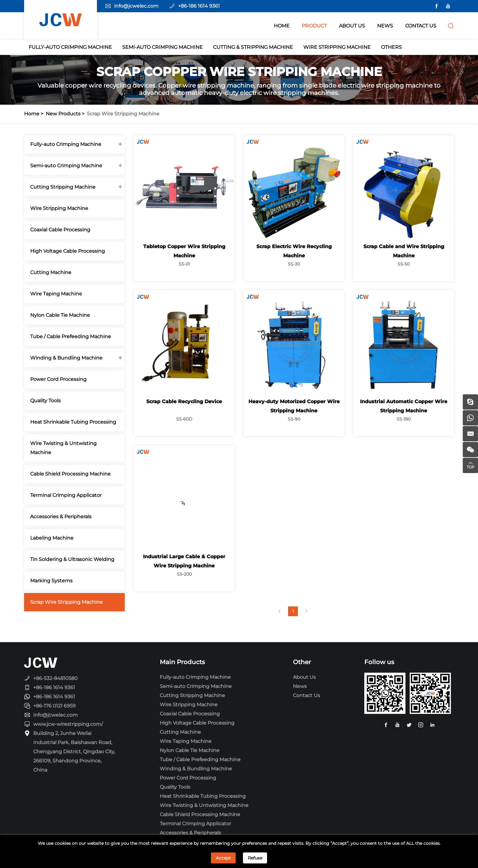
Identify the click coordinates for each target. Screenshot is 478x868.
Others (391, 47)
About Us (304, 677)
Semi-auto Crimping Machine (162, 47)
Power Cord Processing (58, 379)
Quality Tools (45, 400)
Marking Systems (51, 581)
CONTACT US (420, 26)
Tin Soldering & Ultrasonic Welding (72, 559)
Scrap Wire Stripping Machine (123, 114)
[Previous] (281, 611)
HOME (282, 26)
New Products (63, 114)
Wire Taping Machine (56, 294)
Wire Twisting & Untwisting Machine (63, 447)
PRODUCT (314, 26)
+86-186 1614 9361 (199, 6)
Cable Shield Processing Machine (70, 474)
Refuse (255, 858)
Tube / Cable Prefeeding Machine (70, 336)
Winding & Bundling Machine (66, 358)
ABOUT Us (352, 26)
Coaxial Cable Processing (60, 230)
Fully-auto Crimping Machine (70, 47)
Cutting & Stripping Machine (253, 47)
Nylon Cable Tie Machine (60, 315)
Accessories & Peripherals (60, 516)
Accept (223, 858)
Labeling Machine (51, 538)
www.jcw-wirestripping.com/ (68, 724)
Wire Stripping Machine (337, 47)
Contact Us (306, 695)
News (300, 686)
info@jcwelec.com (136, 6)
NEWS (385, 26)
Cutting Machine (50, 272)
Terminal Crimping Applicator (65, 495)
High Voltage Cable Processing (67, 251)
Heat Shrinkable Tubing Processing (73, 422)
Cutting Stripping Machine (62, 187)
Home (31, 114)
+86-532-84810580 (55, 678)
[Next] (307, 611)
